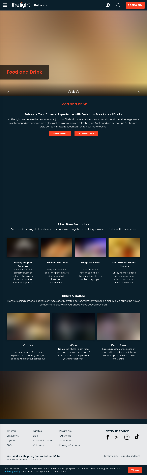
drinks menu (60, 133)
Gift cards (38, 445)
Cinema (11, 431)
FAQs (9, 445)
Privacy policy (111, 456)
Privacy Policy (12, 471)
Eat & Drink (13, 435)
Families (37, 431)
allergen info (86, 133)
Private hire (65, 431)
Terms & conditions (130, 456)
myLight (11, 440)
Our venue (65, 435)
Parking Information (70, 445)
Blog (35, 435)
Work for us (65, 440)
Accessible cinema (43, 440)
